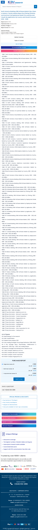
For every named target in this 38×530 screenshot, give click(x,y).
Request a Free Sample (9, 414)
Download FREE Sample (19, 47)
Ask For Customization (8, 418)
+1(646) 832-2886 (10, 390)
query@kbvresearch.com (20, 502)
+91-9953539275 (17, 500)
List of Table (19, 44)
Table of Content (19, 40)
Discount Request (7, 426)
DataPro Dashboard (19, 51)
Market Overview (19, 37)
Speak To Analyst (7, 422)
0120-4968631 (26, 500)
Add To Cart (19, 379)
